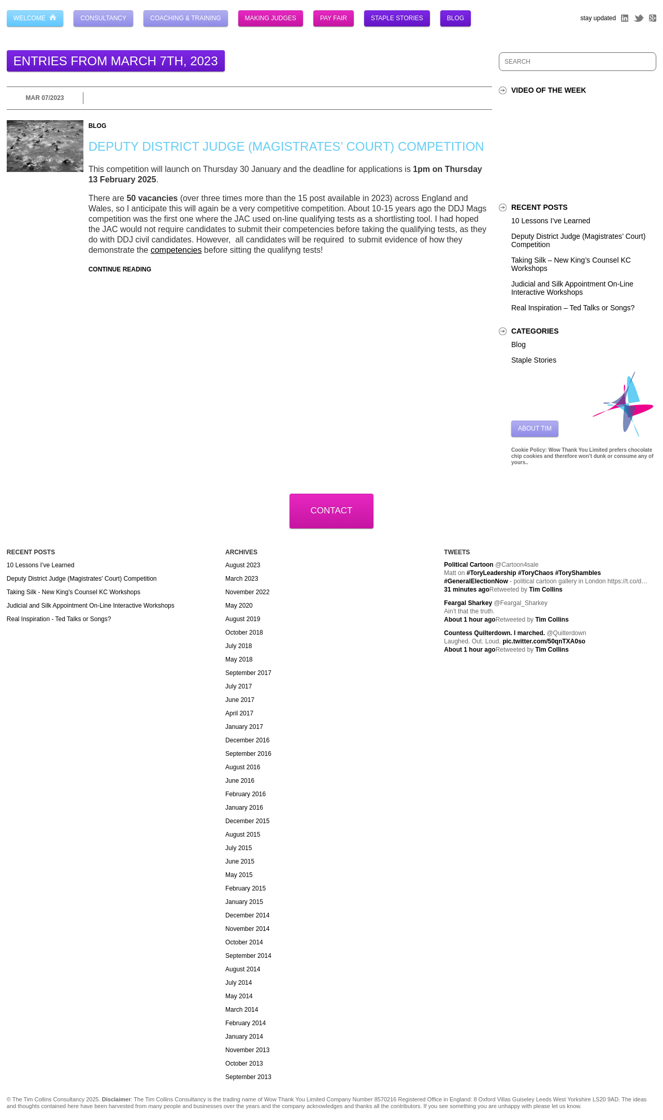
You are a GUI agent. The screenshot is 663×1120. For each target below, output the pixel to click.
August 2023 (242, 565)
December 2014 (247, 915)
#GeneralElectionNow (476, 581)
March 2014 (241, 1009)
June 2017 (239, 699)
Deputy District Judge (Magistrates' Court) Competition (82, 578)
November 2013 (247, 1050)
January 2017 (244, 726)
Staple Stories (397, 18)
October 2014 (244, 942)
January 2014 (244, 1036)
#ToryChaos (535, 573)
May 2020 (239, 605)
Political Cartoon (468, 564)
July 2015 (238, 848)
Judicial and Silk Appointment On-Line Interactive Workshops (572, 288)
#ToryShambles (578, 573)
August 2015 (242, 834)
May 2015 (239, 875)
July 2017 (238, 686)
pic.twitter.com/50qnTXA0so (543, 641)
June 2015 (239, 861)
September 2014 (248, 955)
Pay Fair (333, 18)
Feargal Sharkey (468, 603)
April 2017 (239, 713)
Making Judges (270, 18)
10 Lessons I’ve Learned (550, 221)
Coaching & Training (185, 18)
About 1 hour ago (469, 619)
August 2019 (242, 619)
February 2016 (245, 794)
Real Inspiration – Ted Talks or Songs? (573, 308)
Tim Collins (545, 589)
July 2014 (238, 982)
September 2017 (248, 673)
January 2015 (244, 902)
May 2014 (239, 996)
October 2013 (244, 1063)
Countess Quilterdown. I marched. (494, 633)
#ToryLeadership (491, 573)
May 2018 (239, 659)
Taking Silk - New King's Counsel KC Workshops (73, 592)
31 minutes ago (466, 589)
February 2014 (245, 1023)
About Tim (535, 428)
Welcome (34, 18)
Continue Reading (120, 269)
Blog (455, 18)
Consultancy (103, 18)
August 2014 (242, 969)
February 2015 (245, 888)
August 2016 (242, 767)
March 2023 (241, 578)
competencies (176, 250)
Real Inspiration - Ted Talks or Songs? (59, 619)
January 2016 (244, 807)
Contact (332, 510)
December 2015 (247, 821)
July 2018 (238, 646)
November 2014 (247, 928)
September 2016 (248, 753)
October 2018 (244, 632)
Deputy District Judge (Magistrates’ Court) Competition (286, 146)
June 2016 (239, 780)
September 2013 (248, 1077)
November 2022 (247, 592)
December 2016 (247, 740)
